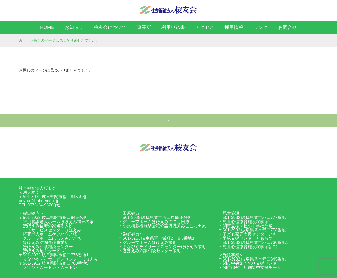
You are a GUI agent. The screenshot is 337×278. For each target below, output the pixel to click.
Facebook (304, 9)
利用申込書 (173, 27)
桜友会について (110, 27)
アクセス (204, 27)
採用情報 (233, 27)
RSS (313, 9)
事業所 (144, 27)
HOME (47, 27)
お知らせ (74, 27)
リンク (261, 27)
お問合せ (287, 27)
